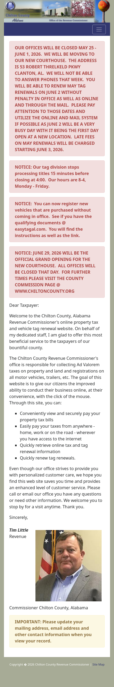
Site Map (99, 664)
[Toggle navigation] (99, 29)
